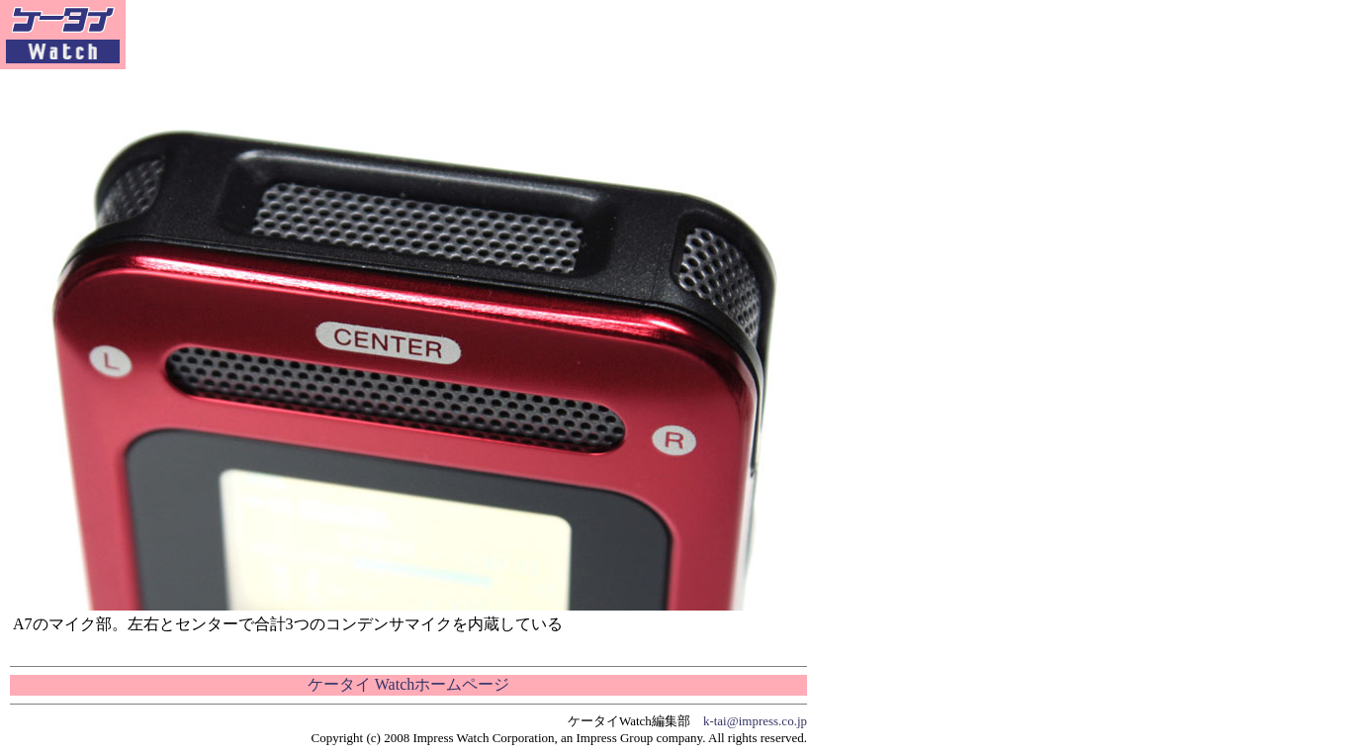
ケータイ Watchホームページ (408, 684)
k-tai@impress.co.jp (755, 720)
